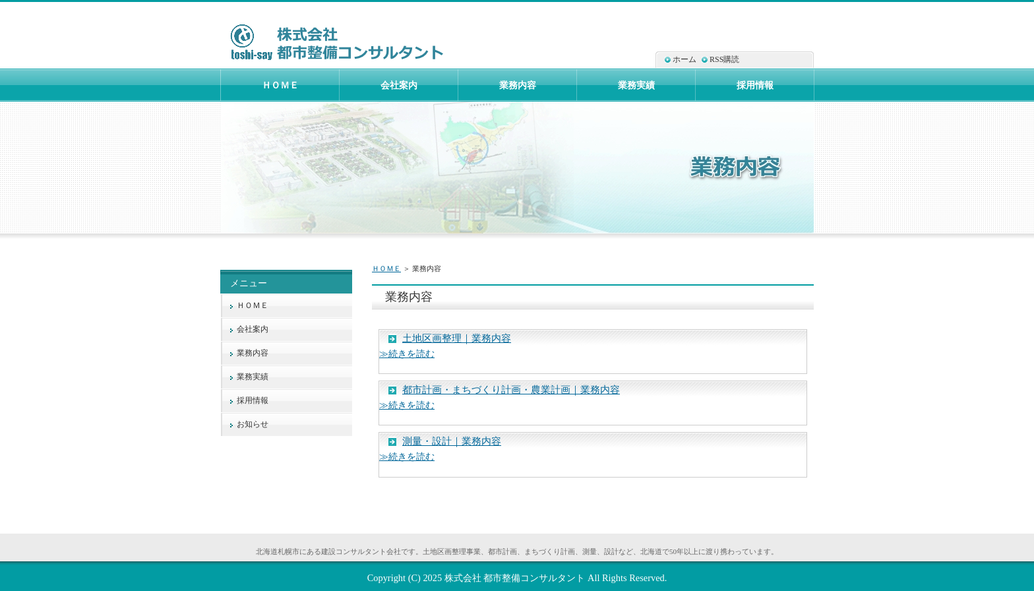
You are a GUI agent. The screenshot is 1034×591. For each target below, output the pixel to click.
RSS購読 (724, 59)
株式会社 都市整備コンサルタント (515, 578)
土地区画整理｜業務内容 (456, 338)
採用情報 (252, 400)
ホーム (684, 59)
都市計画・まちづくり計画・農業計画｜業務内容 (511, 389)
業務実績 (252, 376)
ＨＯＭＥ (386, 268)
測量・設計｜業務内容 (451, 441)
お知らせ (252, 424)
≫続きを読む (407, 353)
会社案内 (252, 329)
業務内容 (252, 353)
